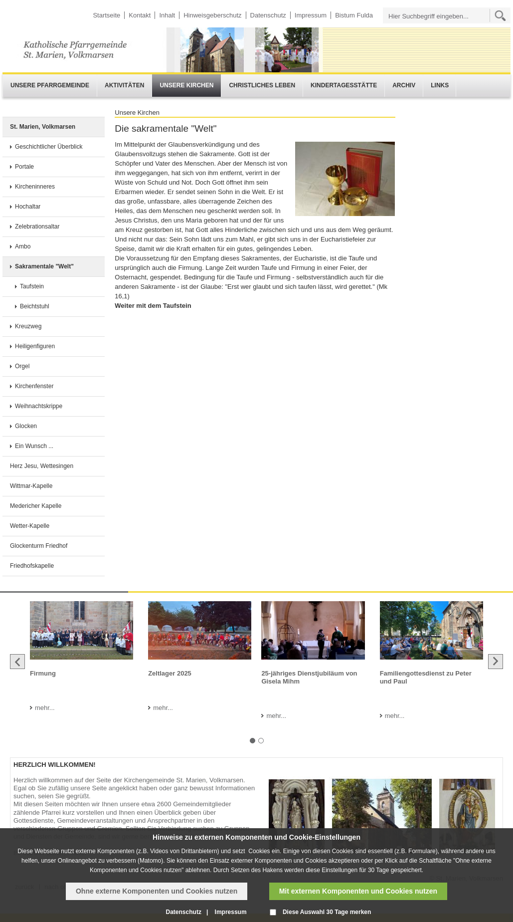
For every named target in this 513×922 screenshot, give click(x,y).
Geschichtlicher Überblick (48, 146)
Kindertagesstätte (344, 85)
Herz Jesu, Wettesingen (41, 465)
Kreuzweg (28, 326)
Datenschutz (268, 15)
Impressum (311, 15)
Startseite (106, 15)
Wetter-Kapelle (29, 525)
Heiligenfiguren (35, 346)
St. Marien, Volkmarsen (42, 126)
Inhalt (167, 15)
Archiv (403, 85)
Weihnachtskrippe (38, 406)
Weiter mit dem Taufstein (153, 305)
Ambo (22, 246)
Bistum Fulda (354, 15)
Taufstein (32, 286)
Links (440, 85)
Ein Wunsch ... (34, 446)
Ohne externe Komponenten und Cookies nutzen (156, 891)
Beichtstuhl (34, 306)
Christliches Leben (262, 85)
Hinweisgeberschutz (212, 15)
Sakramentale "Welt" (44, 266)
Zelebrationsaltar (37, 226)
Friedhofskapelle (32, 565)
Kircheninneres (35, 186)
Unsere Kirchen (186, 85)
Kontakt (140, 15)
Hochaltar (27, 206)
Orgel (22, 366)
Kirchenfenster (34, 386)
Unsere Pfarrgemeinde (49, 85)
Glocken (26, 426)
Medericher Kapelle (35, 505)
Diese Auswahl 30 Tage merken (327, 912)
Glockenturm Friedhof (38, 545)
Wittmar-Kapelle (31, 485)
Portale (24, 166)
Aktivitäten (124, 85)
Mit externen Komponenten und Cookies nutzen (358, 891)
